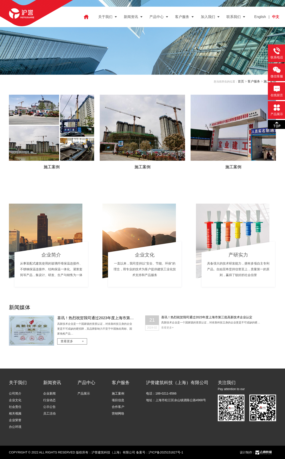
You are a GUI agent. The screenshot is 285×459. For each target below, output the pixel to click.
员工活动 (49, 413)
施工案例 (118, 393)
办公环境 (15, 427)
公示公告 (49, 407)
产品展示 (83, 393)
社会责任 (15, 407)
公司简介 (15, 393)
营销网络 (118, 413)
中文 (275, 17)
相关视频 (15, 413)
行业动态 (49, 400)
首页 (241, 81)
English (260, 17)
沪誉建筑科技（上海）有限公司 (113, 452)
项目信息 (118, 400)
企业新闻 (49, 393)
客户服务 (254, 81)
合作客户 (118, 407)
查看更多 (72, 341)
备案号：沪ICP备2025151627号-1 (159, 452)
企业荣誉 (15, 420)
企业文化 (15, 400)
